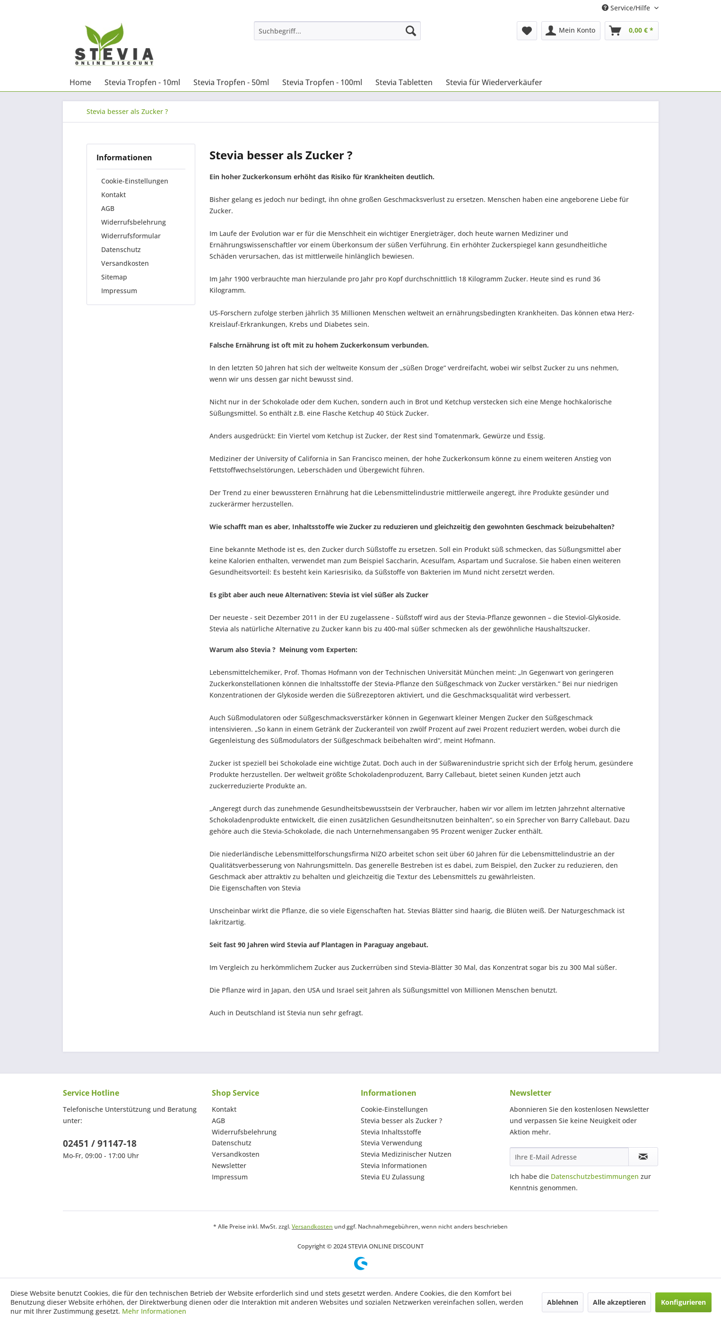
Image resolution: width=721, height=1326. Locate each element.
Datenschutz (121, 249)
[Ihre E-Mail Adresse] (569, 1156)
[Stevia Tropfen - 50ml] (231, 82)
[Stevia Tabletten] (404, 82)
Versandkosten (125, 263)
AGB (107, 208)
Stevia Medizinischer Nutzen (406, 1154)
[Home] (80, 82)
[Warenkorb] (632, 30)
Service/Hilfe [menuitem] (627, 7)
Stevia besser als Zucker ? (401, 1120)
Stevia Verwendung (391, 1142)
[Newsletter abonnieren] (643, 1156)
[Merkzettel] (527, 30)
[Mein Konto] (570, 30)
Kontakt (113, 194)
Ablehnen (562, 1302)
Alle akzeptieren (619, 1302)
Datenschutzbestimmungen (595, 1176)
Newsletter (229, 1165)
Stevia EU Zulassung (393, 1176)
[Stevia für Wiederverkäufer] (494, 82)
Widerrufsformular (131, 235)
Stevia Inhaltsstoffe (391, 1131)
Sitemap (114, 276)
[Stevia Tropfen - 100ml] (322, 82)
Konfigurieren (683, 1302)
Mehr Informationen (154, 1311)
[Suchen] (411, 30)
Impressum (119, 290)
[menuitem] (337, 30)
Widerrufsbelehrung (133, 222)
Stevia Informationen (394, 1165)
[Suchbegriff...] (337, 30)
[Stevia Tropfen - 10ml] (142, 82)
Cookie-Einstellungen (134, 180)
